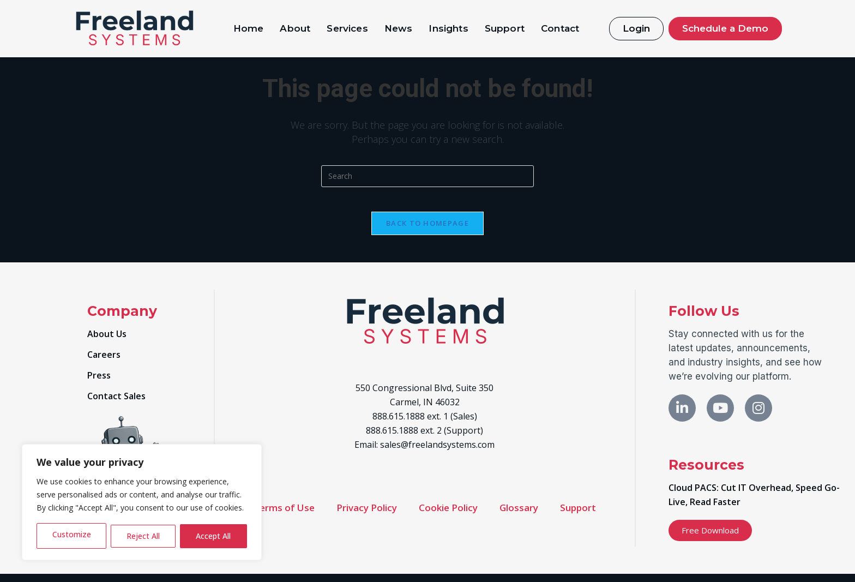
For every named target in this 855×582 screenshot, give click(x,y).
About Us (107, 342)
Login (636, 28)
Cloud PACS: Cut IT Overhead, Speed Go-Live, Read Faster (754, 503)
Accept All (213, 536)
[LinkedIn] (682, 416)
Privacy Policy (366, 515)
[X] (720, 416)
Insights (448, 28)
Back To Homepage (427, 231)
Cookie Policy (448, 515)
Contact (560, 28)
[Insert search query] (427, 176)
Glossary (518, 515)
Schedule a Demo (725, 28)
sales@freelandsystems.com (437, 453)
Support (505, 28)
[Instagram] (758, 416)
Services (347, 28)
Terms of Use (284, 515)
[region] (142, 502)
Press (99, 383)
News (398, 28)
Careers (104, 363)
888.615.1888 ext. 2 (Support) (424, 439)
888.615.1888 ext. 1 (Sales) (424, 424)
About (295, 28)
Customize (71, 536)
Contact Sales (116, 404)
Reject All (143, 536)
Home (248, 28)
